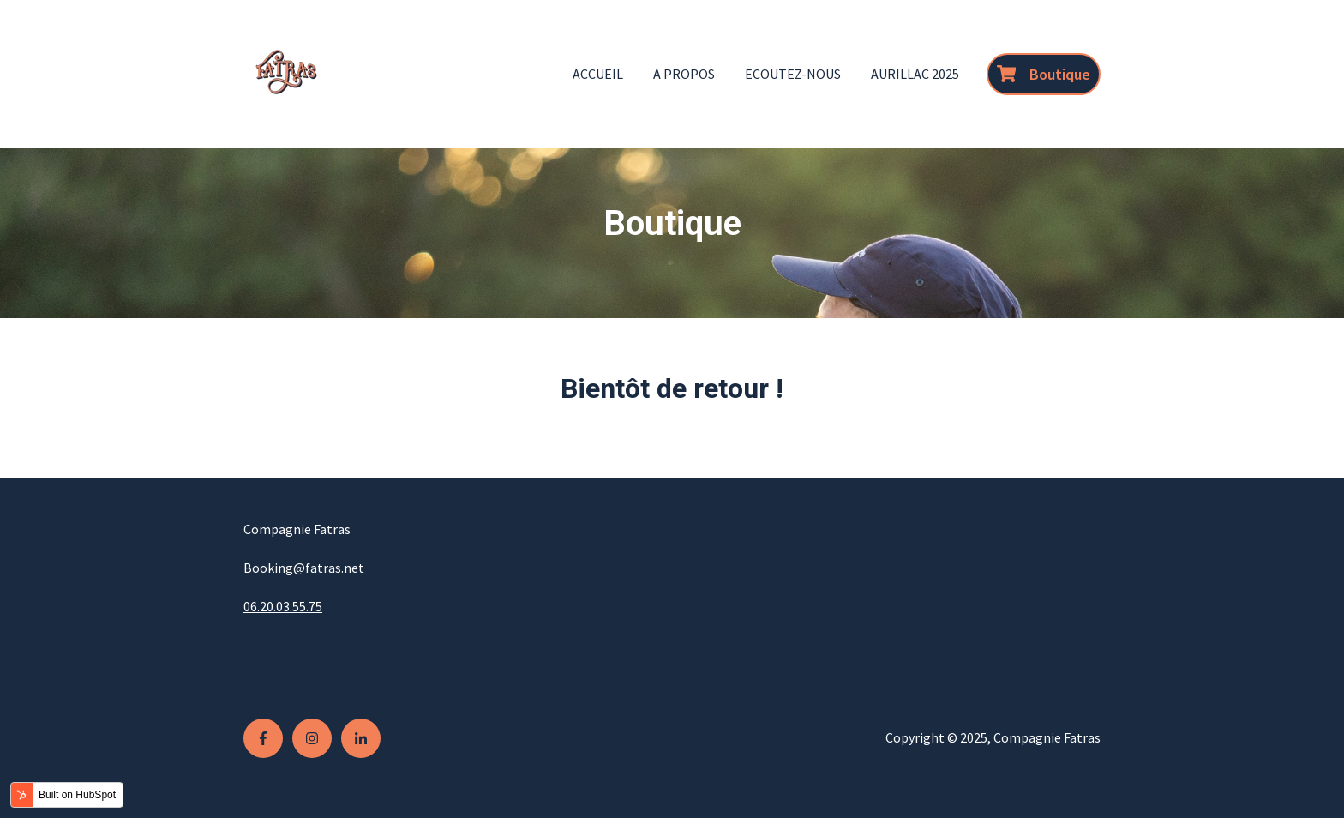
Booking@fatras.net (303, 567)
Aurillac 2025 (915, 73)
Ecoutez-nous (793, 73)
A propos (684, 73)
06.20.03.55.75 (282, 606)
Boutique (1044, 74)
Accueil (598, 73)
